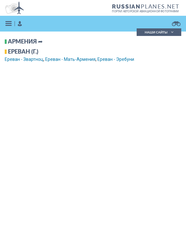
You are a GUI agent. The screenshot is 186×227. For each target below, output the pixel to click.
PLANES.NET (146, 6)
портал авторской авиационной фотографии (145, 11)
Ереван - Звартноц (24, 59)
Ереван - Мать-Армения (70, 59)
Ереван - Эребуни (115, 59)
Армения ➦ (25, 41)
